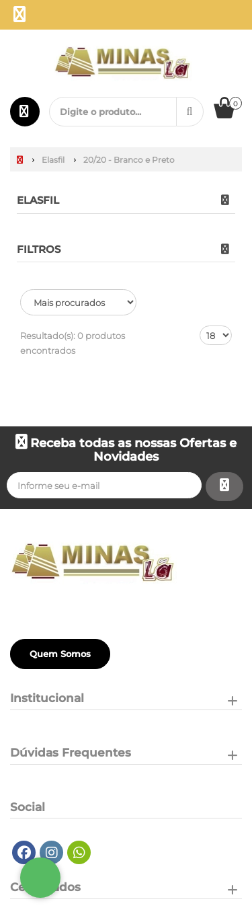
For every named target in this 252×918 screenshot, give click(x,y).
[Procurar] (190, 111)
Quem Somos (60, 653)
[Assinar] (224, 486)
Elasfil (38, 200)
